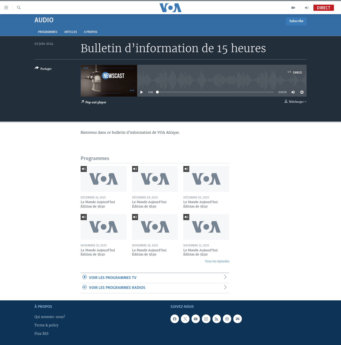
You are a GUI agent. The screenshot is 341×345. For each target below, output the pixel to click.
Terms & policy (46, 325)
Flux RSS (41, 334)
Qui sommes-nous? (49, 317)
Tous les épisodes (217, 261)
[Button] (43, 69)
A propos (90, 32)
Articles (70, 32)
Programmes (47, 32)
